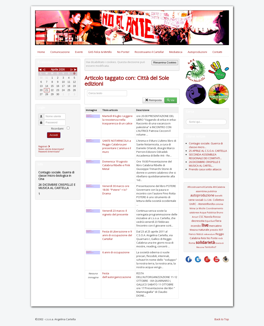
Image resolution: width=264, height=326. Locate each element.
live (205, 225)
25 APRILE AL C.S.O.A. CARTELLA (208, 151)
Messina (194, 229)
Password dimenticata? (49, 151)
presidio (214, 229)
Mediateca (175, 52)
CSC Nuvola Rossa (209, 216)
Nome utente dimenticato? (51, 149)
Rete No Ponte (209, 238)
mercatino (215, 226)
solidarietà (205, 242)
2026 (62, 69)
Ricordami (57, 128)
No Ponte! (123, 52)
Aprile (54, 69)
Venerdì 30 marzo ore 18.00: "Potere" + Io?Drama (115, 189)
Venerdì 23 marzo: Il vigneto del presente (115, 212)
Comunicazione (60, 52)
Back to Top (221, 319)
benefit (218, 195)
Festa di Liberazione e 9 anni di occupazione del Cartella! (117, 235)
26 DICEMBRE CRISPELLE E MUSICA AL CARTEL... (204, 163)
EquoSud (210, 221)
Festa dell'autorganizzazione (116, 275)
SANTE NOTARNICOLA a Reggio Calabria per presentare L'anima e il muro (116, 146)
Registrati (44, 146)
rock (220, 238)
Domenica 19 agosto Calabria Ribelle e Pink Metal (116, 165)
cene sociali (196, 200)
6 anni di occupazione (116, 252)
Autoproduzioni (197, 52)
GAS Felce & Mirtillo (100, 52)
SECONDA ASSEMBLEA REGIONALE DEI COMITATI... (205, 156)
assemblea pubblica (206, 191)
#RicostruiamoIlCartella (199, 187)
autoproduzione (202, 195)
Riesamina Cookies (164, 62)
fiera (218, 221)
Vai (170, 100)
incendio (196, 225)
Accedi (54, 135)
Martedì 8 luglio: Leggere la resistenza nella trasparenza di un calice (117, 119)
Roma (192, 243)
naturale (203, 229)
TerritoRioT (210, 247)
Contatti (217, 52)
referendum (209, 234)
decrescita (197, 221)
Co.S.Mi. (208, 200)
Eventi (79, 52)
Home (41, 52)
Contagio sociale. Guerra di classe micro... (206, 145)
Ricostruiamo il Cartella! (149, 52)
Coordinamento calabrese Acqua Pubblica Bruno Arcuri (206, 212)
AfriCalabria (219, 187)
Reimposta (153, 100)
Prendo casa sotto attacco (205, 169)
